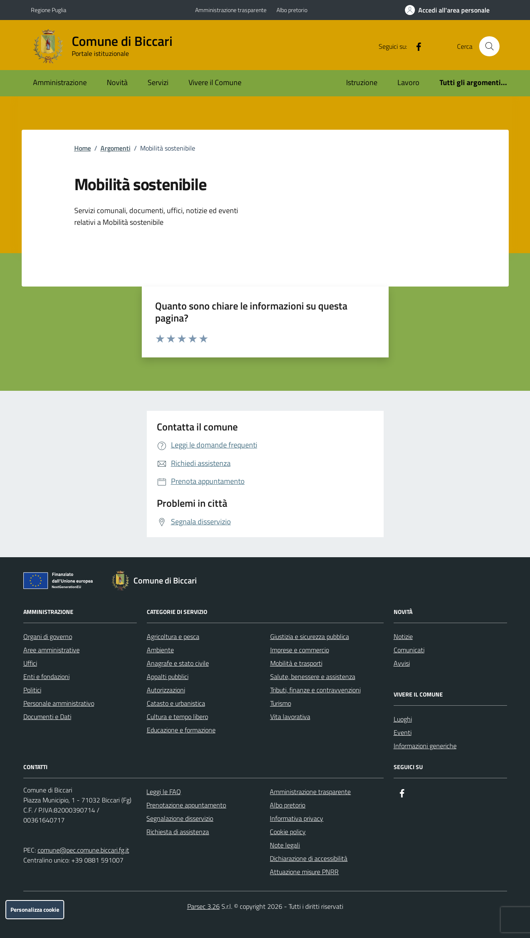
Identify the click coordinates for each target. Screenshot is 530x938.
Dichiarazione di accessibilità (308, 858)
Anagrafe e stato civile (178, 663)
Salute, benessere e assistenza (312, 676)
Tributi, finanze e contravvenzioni (315, 690)
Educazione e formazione (181, 730)
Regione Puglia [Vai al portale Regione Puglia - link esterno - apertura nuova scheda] (48, 9)
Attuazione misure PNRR (304, 872)
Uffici (30, 663)
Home (82, 148)
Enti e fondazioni (46, 676)
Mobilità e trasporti (296, 663)
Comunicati (409, 650)
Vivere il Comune (214, 82)
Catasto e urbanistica (176, 703)
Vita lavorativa (290, 717)
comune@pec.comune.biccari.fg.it (83, 850)
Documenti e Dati (47, 717)
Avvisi (402, 663)
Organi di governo (47, 636)
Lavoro (408, 82)
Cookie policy (288, 832)
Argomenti (115, 148)
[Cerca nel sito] (489, 46)
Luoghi (403, 719)
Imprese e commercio (299, 650)
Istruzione (361, 82)
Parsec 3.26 (203, 906)
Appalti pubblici (167, 676)
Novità (117, 82)
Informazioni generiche (425, 746)
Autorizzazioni (166, 690)
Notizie (403, 636)
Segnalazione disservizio (179, 818)
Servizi (158, 82)
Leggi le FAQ (163, 792)
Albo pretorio (291, 9)
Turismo (280, 703)
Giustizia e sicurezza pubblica (309, 636)
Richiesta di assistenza (177, 832)
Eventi (403, 732)
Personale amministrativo (58, 703)
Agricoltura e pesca (173, 636)
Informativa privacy (296, 818)
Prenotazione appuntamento (186, 805)
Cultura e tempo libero (177, 717)
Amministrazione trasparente (230, 9)
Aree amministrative (51, 650)
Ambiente (160, 650)
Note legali (285, 845)
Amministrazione (60, 82)
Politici (32, 690)
